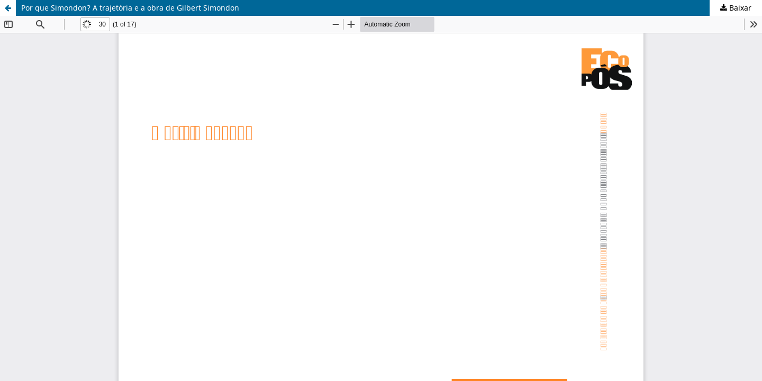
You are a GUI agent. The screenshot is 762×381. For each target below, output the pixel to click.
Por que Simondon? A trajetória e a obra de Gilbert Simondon (130, 8)
